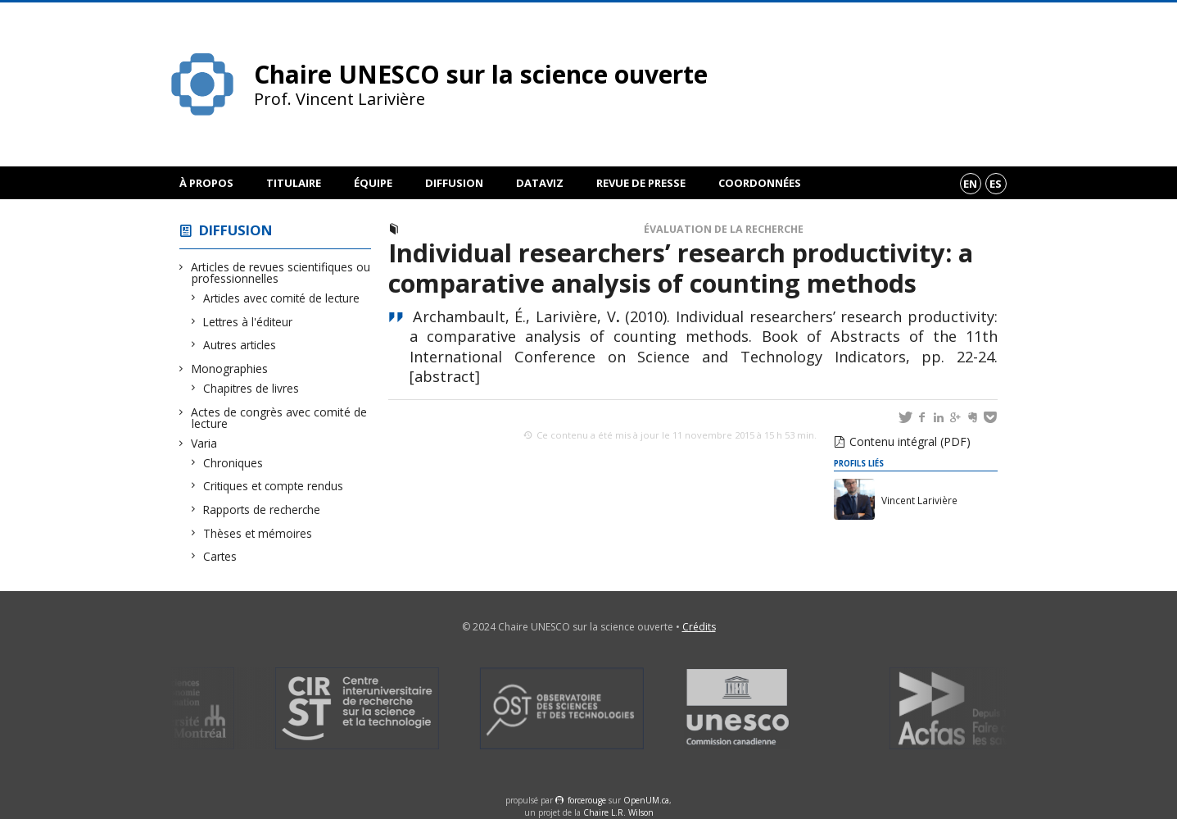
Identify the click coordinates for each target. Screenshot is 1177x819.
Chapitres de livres (251, 388)
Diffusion (454, 182)
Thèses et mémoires (258, 533)
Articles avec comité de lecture (282, 298)
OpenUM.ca (646, 800)
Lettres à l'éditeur (248, 322)
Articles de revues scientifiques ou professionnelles (281, 272)
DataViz (540, 182)
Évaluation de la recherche (724, 229)
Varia (204, 443)
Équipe (373, 182)
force (587, 800)
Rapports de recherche (262, 509)
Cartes (220, 556)
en (970, 183)
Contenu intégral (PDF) (910, 441)
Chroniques (233, 463)
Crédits (699, 627)
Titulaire (293, 182)
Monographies (230, 368)
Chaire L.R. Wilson (618, 812)
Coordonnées (759, 182)
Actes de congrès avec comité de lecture (279, 417)
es (995, 183)
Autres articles (240, 345)
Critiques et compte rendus (273, 486)
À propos (206, 182)
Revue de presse (641, 182)
